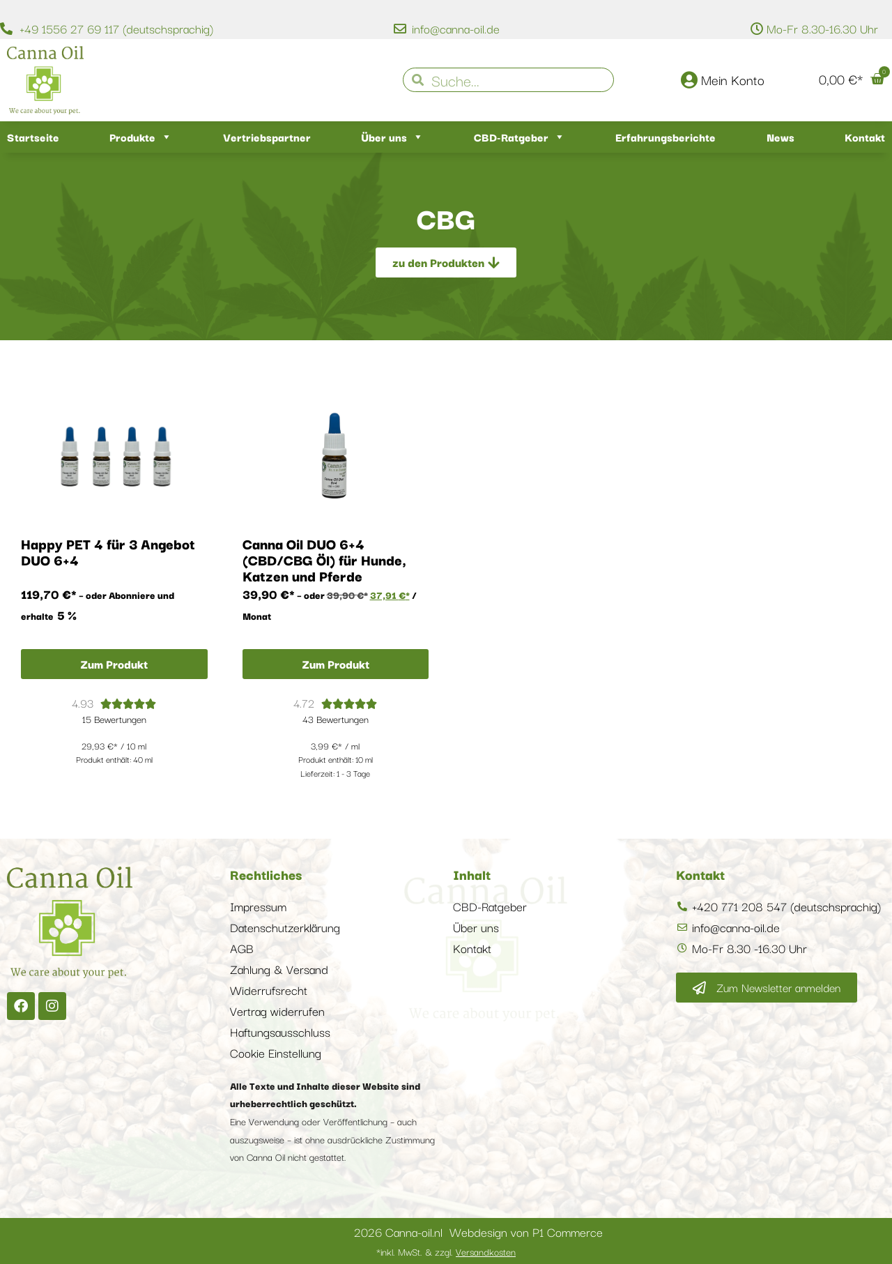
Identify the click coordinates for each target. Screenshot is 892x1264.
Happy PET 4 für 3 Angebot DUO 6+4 (108, 551)
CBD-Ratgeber (519, 137)
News (780, 136)
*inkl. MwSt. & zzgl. (446, 1251)
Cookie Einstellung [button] (275, 1052)
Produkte (140, 137)
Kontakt (865, 136)
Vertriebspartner (267, 136)
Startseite (33, 136)
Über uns (392, 137)
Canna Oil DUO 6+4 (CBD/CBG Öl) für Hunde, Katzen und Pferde (324, 559)
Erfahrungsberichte (665, 136)
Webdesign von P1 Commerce (526, 1231)
